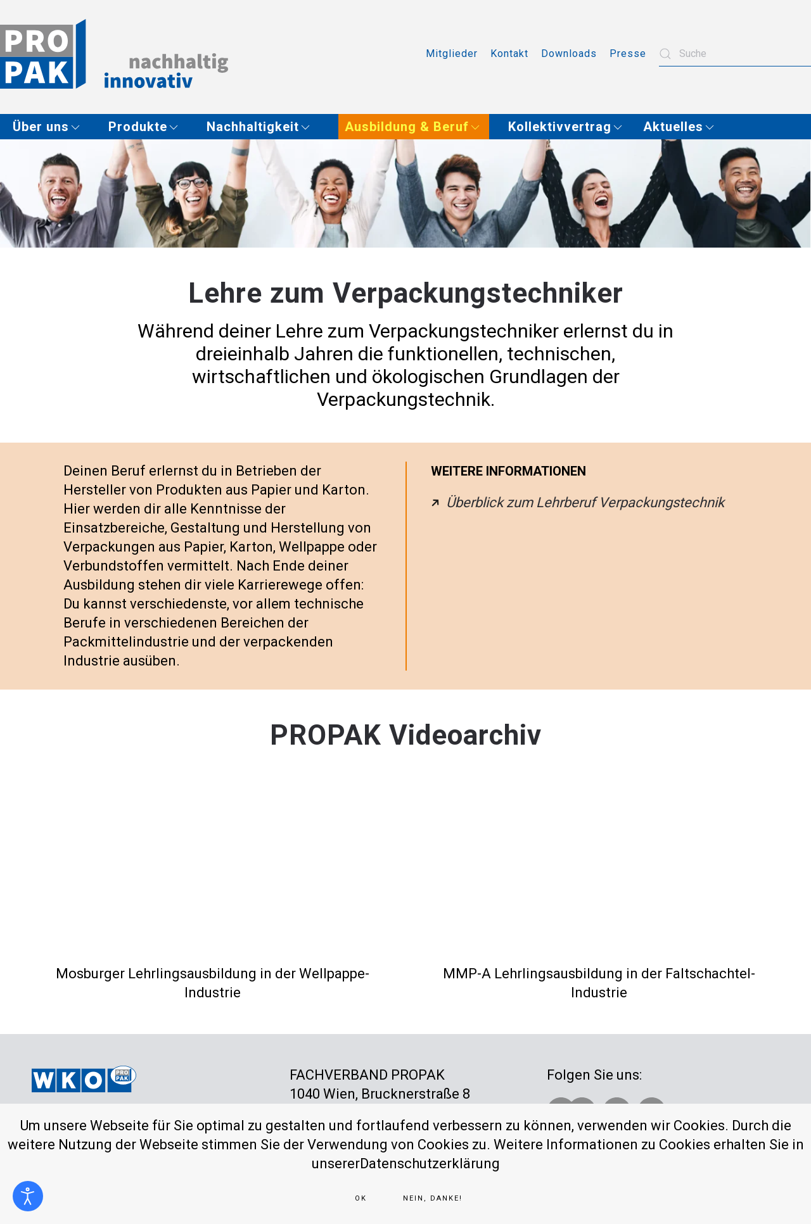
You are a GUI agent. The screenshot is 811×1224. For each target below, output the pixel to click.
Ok (361, 1198)
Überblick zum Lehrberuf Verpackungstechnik (585, 502)
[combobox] (735, 53)
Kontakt (509, 53)
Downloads (569, 53)
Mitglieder (452, 53)
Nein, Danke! (433, 1198)
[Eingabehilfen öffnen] (28, 1196)
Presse (628, 53)
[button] (51, 126)
